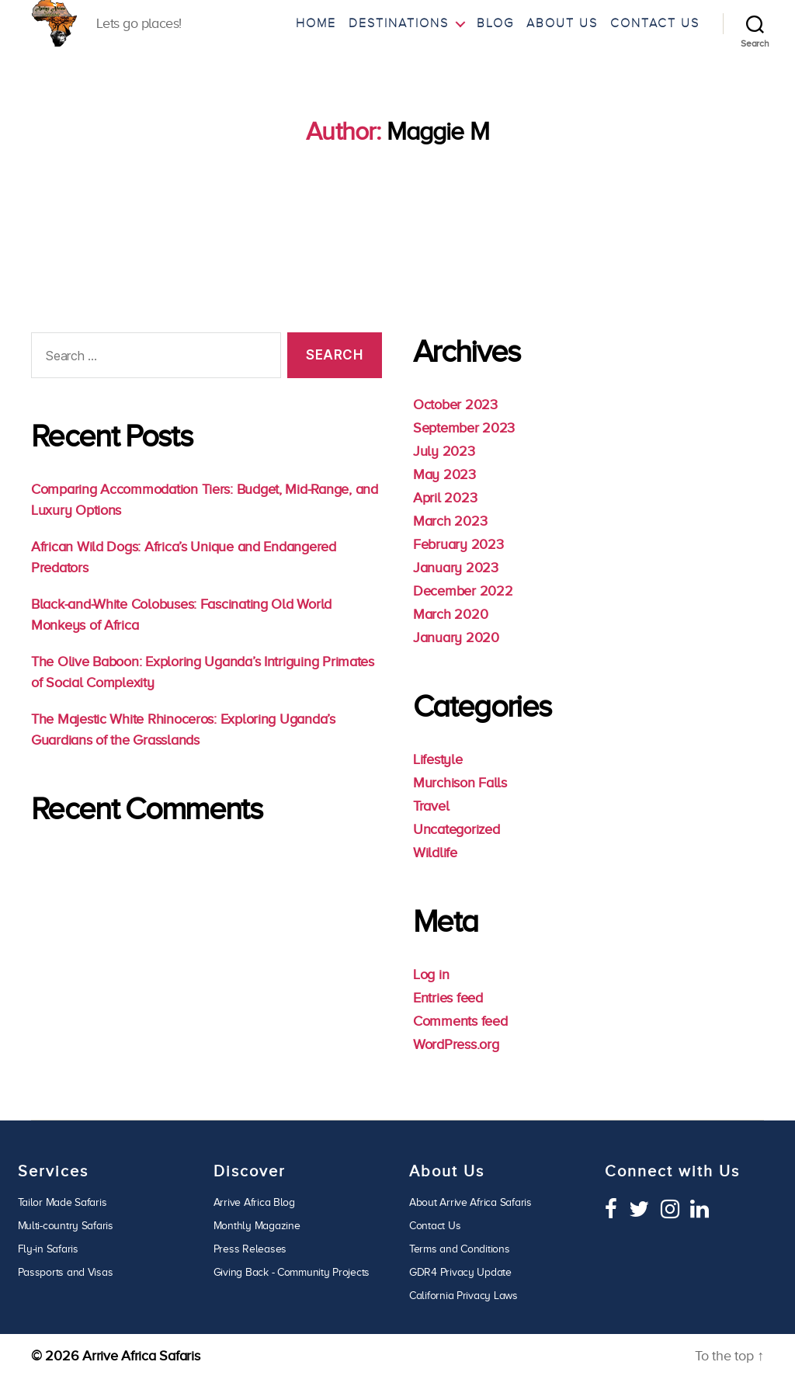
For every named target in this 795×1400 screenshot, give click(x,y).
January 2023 (455, 567)
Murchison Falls (460, 782)
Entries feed (448, 998)
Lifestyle (438, 759)
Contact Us (655, 23)
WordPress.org (456, 1044)
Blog (495, 23)
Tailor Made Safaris (62, 1202)
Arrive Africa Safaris (141, 1356)
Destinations (399, 23)
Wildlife (435, 852)
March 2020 (450, 614)
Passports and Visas (65, 1272)
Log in (431, 974)
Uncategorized (456, 829)
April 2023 (445, 497)
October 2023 (455, 404)
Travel (431, 806)
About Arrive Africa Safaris (470, 1202)
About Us (562, 23)
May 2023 (444, 474)
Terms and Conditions (459, 1249)
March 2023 (450, 521)
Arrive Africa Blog (254, 1202)
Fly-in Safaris (48, 1249)
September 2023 (464, 428)
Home (316, 23)
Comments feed (460, 1021)
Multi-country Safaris (65, 1226)
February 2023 (458, 544)
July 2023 (444, 451)
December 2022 (463, 591)
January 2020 (456, 637)
